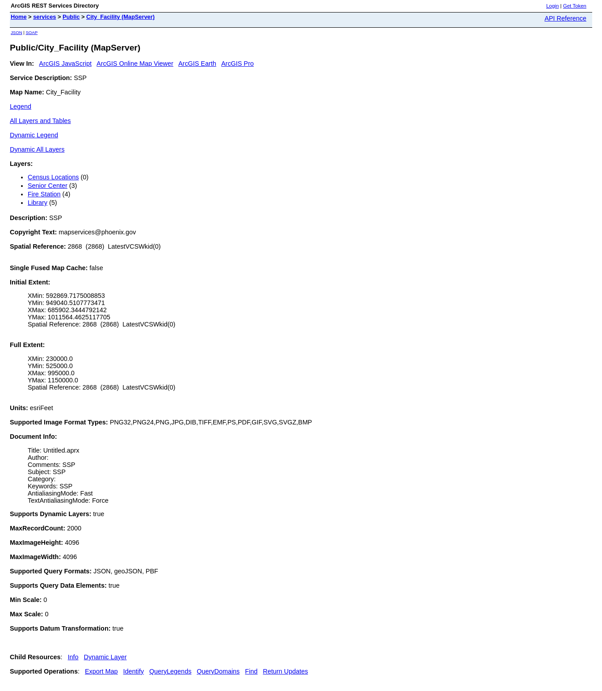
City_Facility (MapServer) (120, 16)
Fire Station (44, 194)
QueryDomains (218, 671)
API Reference (565, 18)
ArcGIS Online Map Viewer (135, 63)
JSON (16, 32)
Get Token (574, 5)
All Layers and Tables (40, 120)
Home (19, 16)
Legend (20, 106)
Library (37, 202)
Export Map (101, 671)
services (44, 16)
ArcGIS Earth (197, 63)
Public (71, 16)
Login (552, 5)
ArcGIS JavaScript (65, 63)
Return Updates (285, 671)
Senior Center (47, 185)
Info (73, 657)
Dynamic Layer (105, 657)
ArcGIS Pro (237, 63)
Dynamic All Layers (37, 149)
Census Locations (53, 177)
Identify (133, 671)
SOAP (31, 32)
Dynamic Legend (34, 135)
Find (251, 671)
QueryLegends (170, 671)
